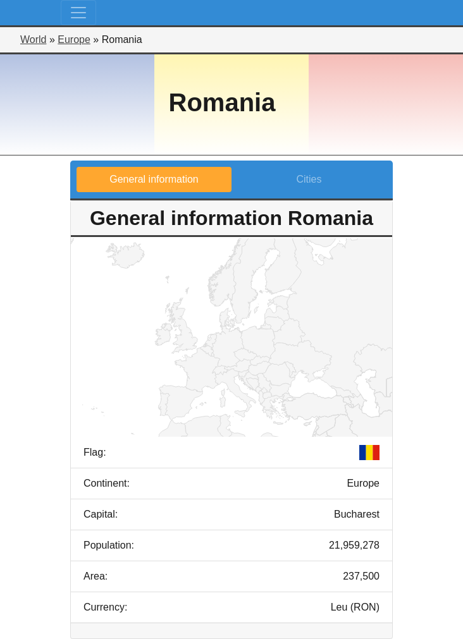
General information (154, 179)
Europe (74, 39)
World (33, 39)
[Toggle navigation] (78, 12)
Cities (308, 179)
